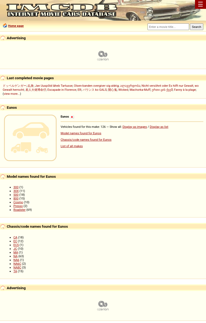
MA (15, 252)
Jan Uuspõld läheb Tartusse (53, 86)
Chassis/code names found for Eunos (86, 139)
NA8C (17, 267)
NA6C (17, 264)
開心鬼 (112, 90)
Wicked (123, 90)
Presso (18, 206)
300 (16, 187)
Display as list (159, 127)
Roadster (19, 210)
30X (16, 191)
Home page (16, 26)
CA (15, 237)
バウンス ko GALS (95, 90)
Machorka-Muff (140, 90)
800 (16, 198)
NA (15, 256)
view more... (12, 94)
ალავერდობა (130, 86)
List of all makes (72, 146)
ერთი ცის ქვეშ (162, 90)
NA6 (16, 260)
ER (79, 90)
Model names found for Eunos (81, 133)
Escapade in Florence (61, 90)
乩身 (31, 86)
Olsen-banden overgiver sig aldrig (96, 86)
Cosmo (18, 202)
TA (15, 271)
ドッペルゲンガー (14, 86)
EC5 (16, 245)
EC (15, 241)
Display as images (135, 127)
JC (15, 249)
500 (16, 195)
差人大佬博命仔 (35, 90)
